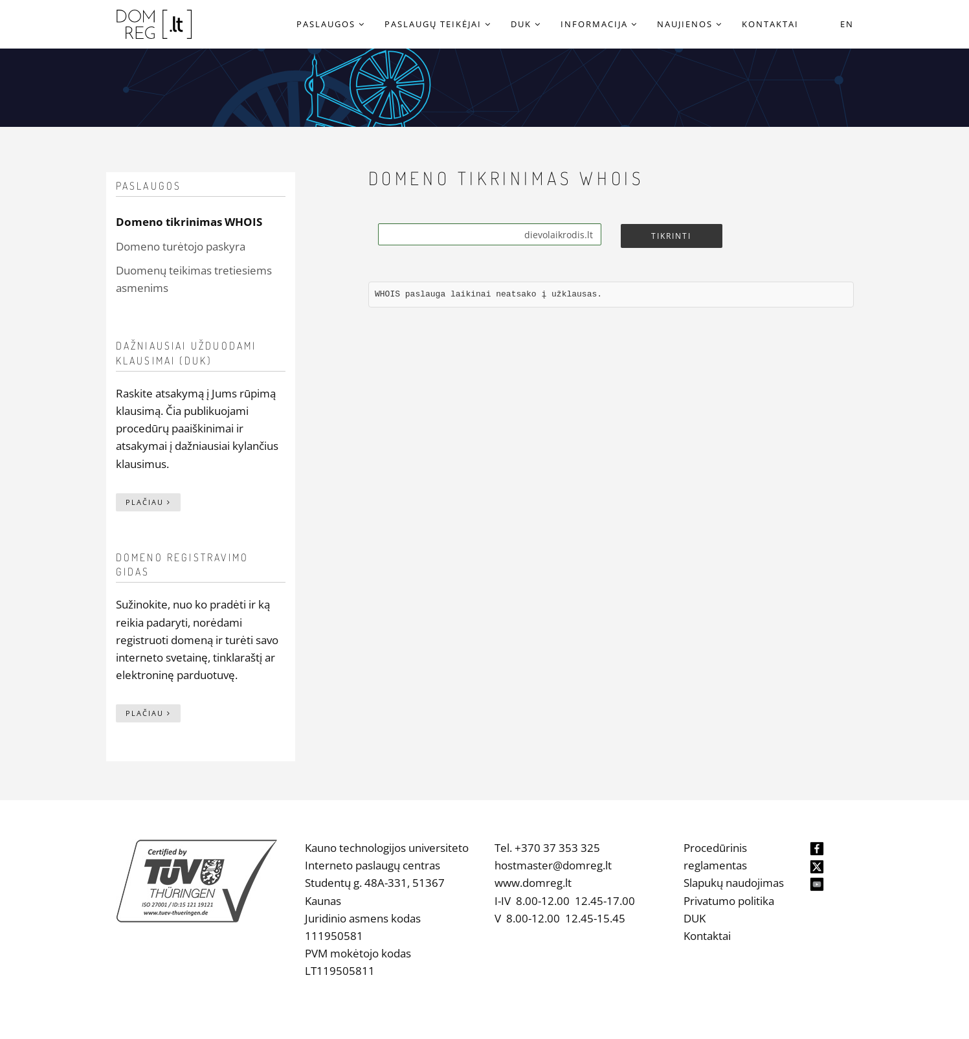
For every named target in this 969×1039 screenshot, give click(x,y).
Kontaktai (707, 935)
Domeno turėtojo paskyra (180, 246)
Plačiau (148, 502)
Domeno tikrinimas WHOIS (189, 221)
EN (847, 24)
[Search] (489, 234)
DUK (695, 918)
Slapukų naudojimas (734, 882)
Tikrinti (671, 235)
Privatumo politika (729, 900)
